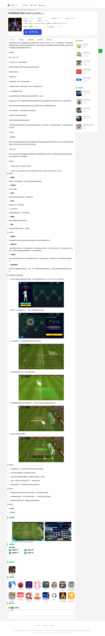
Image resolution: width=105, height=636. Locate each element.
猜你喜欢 (40, 40)
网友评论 (49, 40)
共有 (10, 608)
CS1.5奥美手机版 (87, 99)
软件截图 (30, 40)
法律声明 (45, 625)
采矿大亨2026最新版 (12, 600)
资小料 (54, 589)
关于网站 (38, 625)
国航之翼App (29, 589)
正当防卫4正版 (86, 116)
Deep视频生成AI (45, 600)
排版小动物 (85, 44)
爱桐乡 (54, 599)
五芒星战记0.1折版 (62, 589)
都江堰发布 (12, 589)
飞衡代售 (37, 599)
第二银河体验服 (86, 91)
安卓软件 (13, 9)
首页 (9, 9)
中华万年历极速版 (87, 69)
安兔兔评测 (20, 589)
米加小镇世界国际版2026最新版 (71, 590)
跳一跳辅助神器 (86, 52)
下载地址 (21, 40)
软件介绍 (12, 40)
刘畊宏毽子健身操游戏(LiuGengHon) (88, 125)
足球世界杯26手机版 (12, 574)
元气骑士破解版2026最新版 (62, 600)
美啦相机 (37, 589)
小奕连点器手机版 (87, 77)
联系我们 (52, 625)
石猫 (46, 589)
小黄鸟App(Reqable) (71, 600)
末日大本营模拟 (86, 61)
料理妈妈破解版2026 (29, 600)
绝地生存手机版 (86, 108)
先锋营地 (20, 599)
